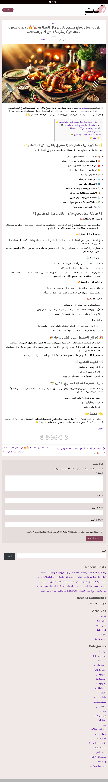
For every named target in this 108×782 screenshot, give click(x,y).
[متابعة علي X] (52, 2)
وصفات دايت (101, 761)
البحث (103, 550)
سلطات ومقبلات (99, 701)
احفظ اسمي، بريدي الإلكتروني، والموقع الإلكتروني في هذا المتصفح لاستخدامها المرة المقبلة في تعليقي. (63, 531)
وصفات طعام (82, 108)
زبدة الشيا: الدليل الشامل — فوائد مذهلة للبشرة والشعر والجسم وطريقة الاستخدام (73, 572)
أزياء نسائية (102, 651)
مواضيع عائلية (100, 747)
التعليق (99, 472)
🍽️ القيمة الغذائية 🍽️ (92, 131)
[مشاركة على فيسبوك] (61, 437)
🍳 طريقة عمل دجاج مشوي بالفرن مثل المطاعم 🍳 (81, 125)
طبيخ (104, 724)
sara (43, 40)
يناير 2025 (101, 634)
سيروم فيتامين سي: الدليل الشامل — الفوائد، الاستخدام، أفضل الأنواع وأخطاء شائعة (73, 590)
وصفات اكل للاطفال (98, 756)
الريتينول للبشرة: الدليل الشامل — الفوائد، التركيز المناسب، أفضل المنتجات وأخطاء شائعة (71, 586)
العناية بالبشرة (101, 674)
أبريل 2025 (101, 620)
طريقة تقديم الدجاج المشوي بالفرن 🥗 (86, 134)
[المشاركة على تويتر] (56, 437)
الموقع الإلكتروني (97, 519)
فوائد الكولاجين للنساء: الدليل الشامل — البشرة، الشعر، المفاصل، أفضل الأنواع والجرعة (72, 577)
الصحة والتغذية (100, 665)
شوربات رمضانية (100, 715)
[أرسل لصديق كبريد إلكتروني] (51, 437)
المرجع (100, 428)
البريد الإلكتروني (97, 507)
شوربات (103, 711)
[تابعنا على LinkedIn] (50, 2)
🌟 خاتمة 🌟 (95, 137)
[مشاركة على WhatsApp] (66, 437)
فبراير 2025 (101, 629)
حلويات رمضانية (100, 697)
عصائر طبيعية (101, 738)
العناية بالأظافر (100, 669)
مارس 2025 (101, 625)
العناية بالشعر (101, 683)
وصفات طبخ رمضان (98, 766)
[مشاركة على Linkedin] (42, 437)
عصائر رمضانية (100, 734)
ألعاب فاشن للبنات (99, 656)
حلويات (103, 692)
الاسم (100, 495)
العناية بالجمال (100, 679)
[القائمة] (8, 10)
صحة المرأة (101, 720)
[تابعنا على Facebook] (58, 2)
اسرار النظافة (101, 660)
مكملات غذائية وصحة (97, 743)
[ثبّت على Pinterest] (47, 437)
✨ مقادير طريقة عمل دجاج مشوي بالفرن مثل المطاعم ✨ (78, 122)
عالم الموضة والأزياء (98, 729)
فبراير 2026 (101, 616)
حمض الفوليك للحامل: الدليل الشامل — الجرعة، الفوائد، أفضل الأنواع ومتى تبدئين (74, 581)
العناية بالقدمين (100, 688)
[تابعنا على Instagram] (55, 2)
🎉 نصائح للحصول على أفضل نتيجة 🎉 (85, 128)
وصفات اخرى (101, 752)
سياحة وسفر (101, 706)
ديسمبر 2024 (100, 639)
